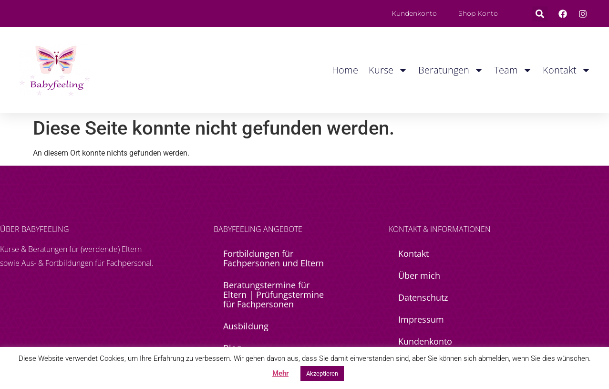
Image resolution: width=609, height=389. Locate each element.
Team (513, 70)
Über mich (419, 275)
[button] (540, 13)
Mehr (280, 373)
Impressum (421, 319)
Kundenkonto (425, 341)
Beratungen (451, 70)
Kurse (388, 70)
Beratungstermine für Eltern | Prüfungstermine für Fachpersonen (273, 294)
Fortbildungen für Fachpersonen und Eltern (273, 258)
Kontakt (567, 70)
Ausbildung (245, 326)
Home (345, 69)
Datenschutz (423, 297)
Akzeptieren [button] (322, 373)
